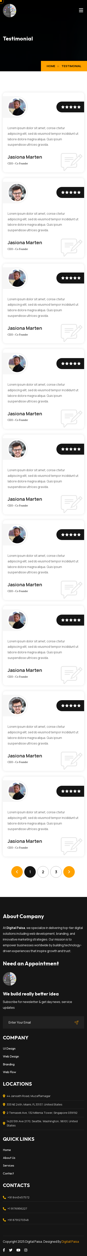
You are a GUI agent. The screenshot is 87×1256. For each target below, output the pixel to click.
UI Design (9, 1048)
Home (51, 66)
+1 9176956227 (17, 1208)
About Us (9, 1158)
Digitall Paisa (70, 1241)
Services (8, 1165)
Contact (8, 1173)
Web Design (11, 1056)
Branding (9, 1064)
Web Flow (9, 1072)
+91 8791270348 (18, 1220)
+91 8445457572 (18, 1197)
